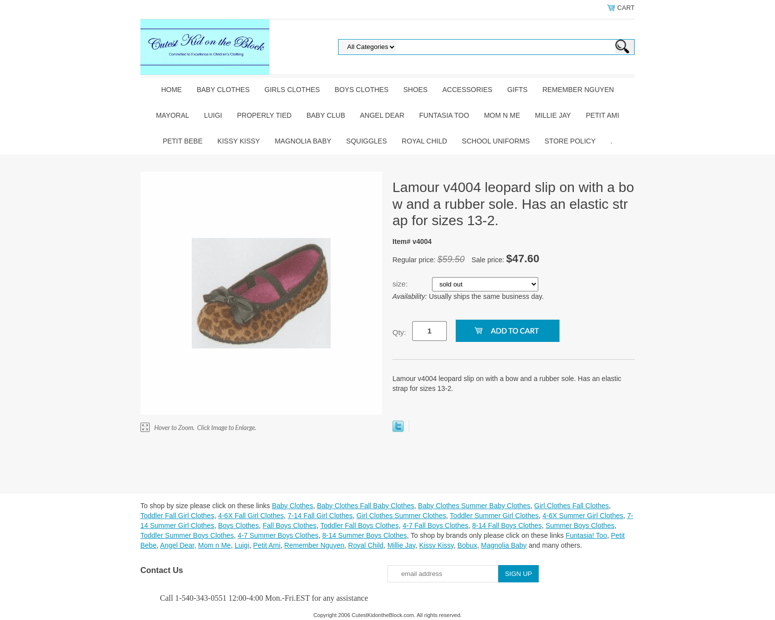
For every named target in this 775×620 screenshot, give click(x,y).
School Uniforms (496, 141)
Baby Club (325, 115)
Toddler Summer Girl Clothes (494, 516)
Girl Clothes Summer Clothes (401, 516)
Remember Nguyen (578, 90)
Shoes (415, 90)
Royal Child (424, 141)
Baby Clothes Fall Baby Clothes (365, 506)
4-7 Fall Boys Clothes (435, 525)
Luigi (213, 115)
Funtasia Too (444, 115)
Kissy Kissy (238, 141)
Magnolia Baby (303, 141)
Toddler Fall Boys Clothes (359, 525)
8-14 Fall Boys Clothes (507, 525)
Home (171, 90)
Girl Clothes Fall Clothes (571, 506)
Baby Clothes (223, 90)
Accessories (467, 90)
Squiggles (366, 141)
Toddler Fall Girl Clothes (177, 516)
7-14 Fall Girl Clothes (320, 516)
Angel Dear (382, 115)
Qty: (399, 332)
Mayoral (172, 115)
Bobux (467, 545)
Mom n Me (502, 115)
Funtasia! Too (586, 535)
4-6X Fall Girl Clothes (251, 516)
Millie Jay (553, 115)
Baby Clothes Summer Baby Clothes (474, 506)
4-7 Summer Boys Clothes (278, 535)
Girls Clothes (292, 90)
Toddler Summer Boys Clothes (187, 535)
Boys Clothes (361, 90)
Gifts (517, 90)
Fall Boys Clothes (289, 525)
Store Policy (570, 141)
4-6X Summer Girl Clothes (583, 516)
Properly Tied (264, 115)
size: (401, 284)
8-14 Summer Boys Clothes (364, 535)
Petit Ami (602, 115)
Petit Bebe (183, 141)
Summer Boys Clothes (580, 525)
